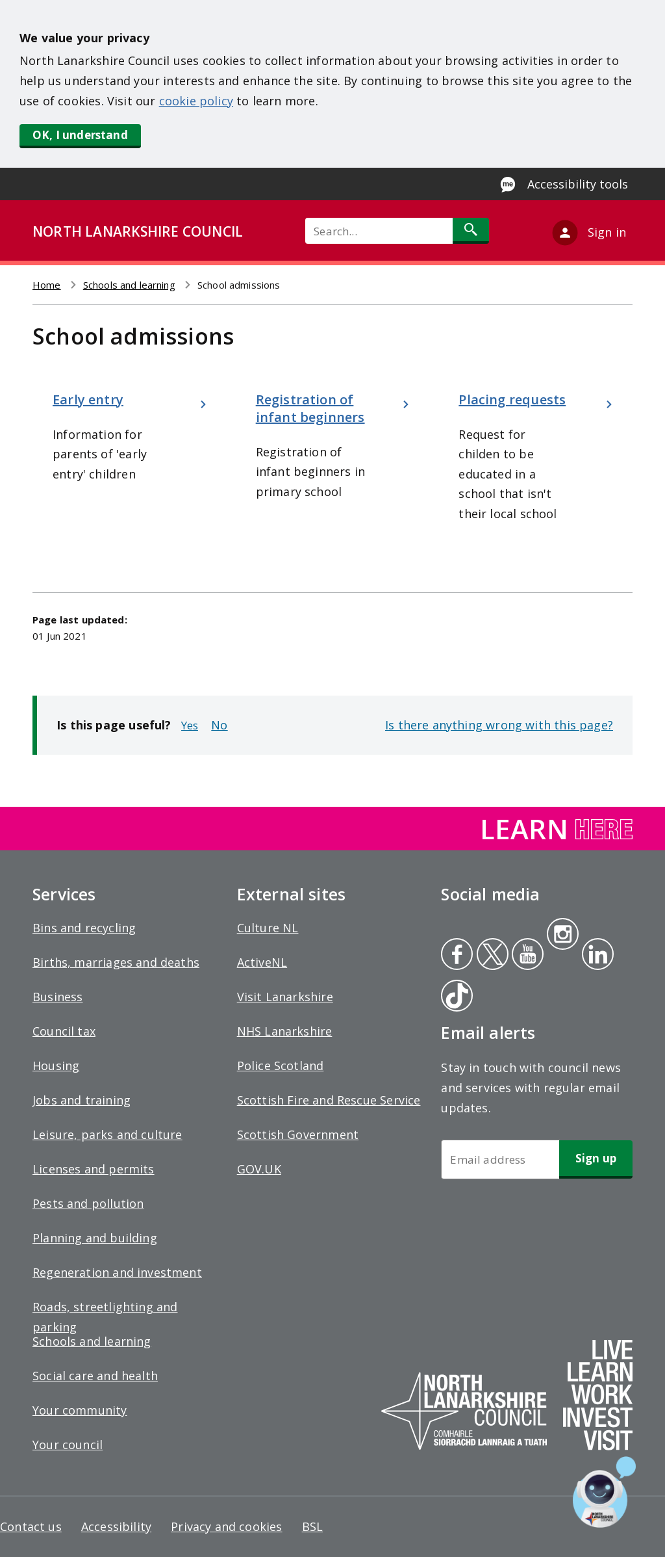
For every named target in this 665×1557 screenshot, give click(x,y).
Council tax (63, 1031)
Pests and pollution (88, 1203)
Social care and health (95, 1375)
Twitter (491, 955)
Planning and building (94, 1238)
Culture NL (268, 928)
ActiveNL (262, 962)
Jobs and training (81, 1100)
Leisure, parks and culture (107, 1134)
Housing (55, 1065)
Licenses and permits (93, 1169)
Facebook (456, 955)
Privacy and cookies (226, 1526)
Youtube (526, 955)
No (219, 725)
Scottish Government (297, 1134)
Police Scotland (280, 1065)
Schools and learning (129, 284)
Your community (79, 1410)
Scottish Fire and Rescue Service (329, 1100)
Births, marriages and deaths (115, 962)
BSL (312, 1526)
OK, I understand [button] (80, 134)
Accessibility (116, 1526)
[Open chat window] (604, 1492)
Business (57, 996)
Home (46, 284)
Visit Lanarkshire (285, 996)
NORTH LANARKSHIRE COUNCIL (137, 231)
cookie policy (196, 101)
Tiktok (454, 997)
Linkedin (595, 955)
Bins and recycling (84, 928)
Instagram (562, 935)
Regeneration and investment (117, 1272)
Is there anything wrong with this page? (499, 725)
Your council (67, 1444)
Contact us (31, 1526)
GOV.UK (259, 1169)
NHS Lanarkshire (284, 1031)
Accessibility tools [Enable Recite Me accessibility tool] (577, 184)
